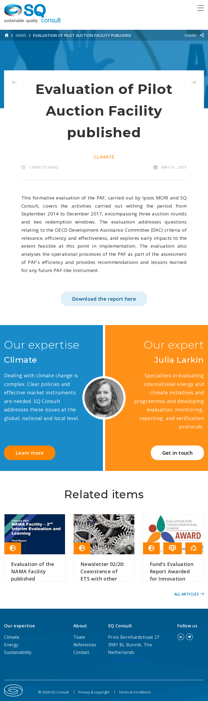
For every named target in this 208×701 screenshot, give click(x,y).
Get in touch (177, 453)
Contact (81, 652)
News (20, 35)
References (84, 645)
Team (79, 637)
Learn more (29, 453)
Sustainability (17, 652)
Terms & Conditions (135, 692)
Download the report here (104, 299)
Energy (11, 645)
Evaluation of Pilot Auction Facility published (82, 35)
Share (190, 35)
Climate (104, 157)
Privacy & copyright (93, 692)
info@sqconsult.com (129, 660)
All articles (189, 594)
